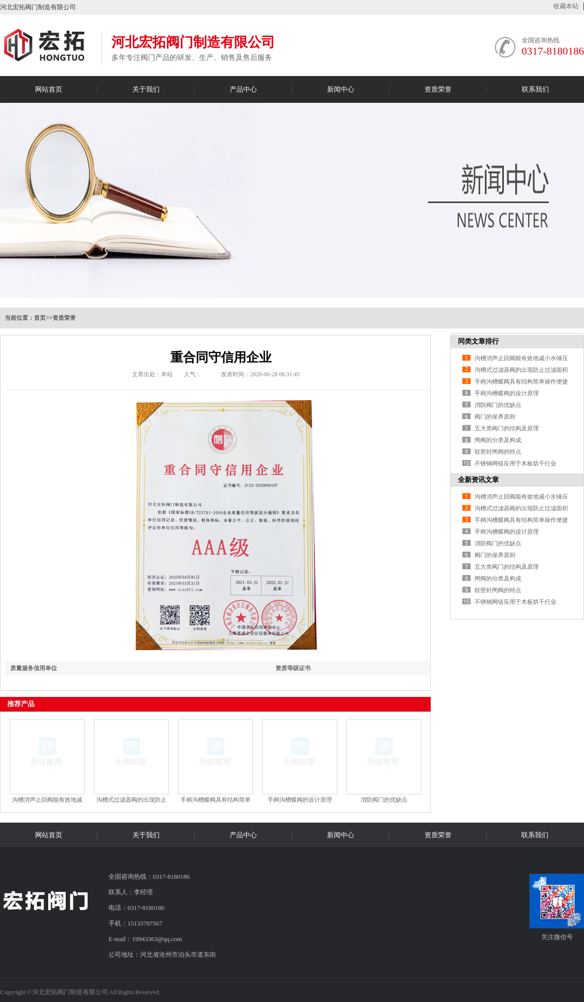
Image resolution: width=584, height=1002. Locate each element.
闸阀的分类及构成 (497, 440)
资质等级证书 (292, 668)
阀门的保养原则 (494, 416)
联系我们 (535, 89)
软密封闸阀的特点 (497, 451)
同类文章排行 (478, 341)
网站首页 (48, 89)
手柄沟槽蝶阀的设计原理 (300, 799)
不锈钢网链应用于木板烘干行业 (515, 463)
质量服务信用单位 (33, 668)
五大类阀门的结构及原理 (506, 428)
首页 (40, 317)
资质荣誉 (438, 89)
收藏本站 (566, 6)
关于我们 (146, 89)
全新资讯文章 (478, 479)
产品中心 (243, 89)
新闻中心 (340, 89)
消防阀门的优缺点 (384, 799)
